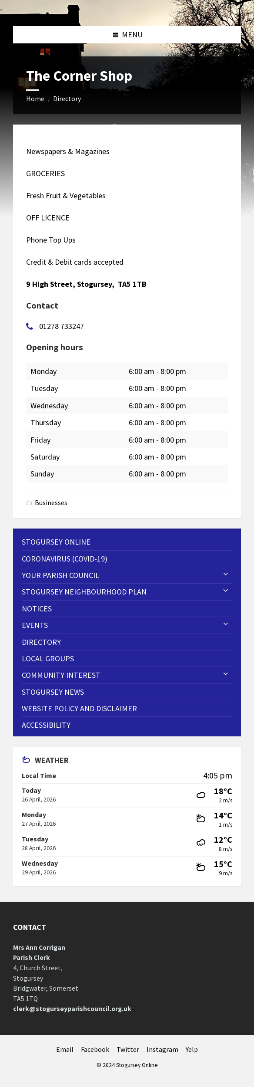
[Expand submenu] (225, 574)
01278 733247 (61, 326)
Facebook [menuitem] (95, 1049)
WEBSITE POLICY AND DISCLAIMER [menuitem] (79, 708)
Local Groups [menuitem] (48, 658)
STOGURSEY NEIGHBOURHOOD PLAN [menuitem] (84, 592)
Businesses (51, 503)
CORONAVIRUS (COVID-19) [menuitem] (64, 559)
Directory (67, 99)
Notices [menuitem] (37, 609)
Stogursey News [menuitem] (53, 692)
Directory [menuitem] (41, 642)
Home (35, 99)
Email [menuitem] (65, 1049)
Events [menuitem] (35, 625)
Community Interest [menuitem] (61, 675)
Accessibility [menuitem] (46, 725)
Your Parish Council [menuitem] (60, 575)
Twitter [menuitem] (128, 1049)
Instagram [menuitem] (162, 1049)
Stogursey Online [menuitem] (56, 542)
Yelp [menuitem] (192, 1049)
